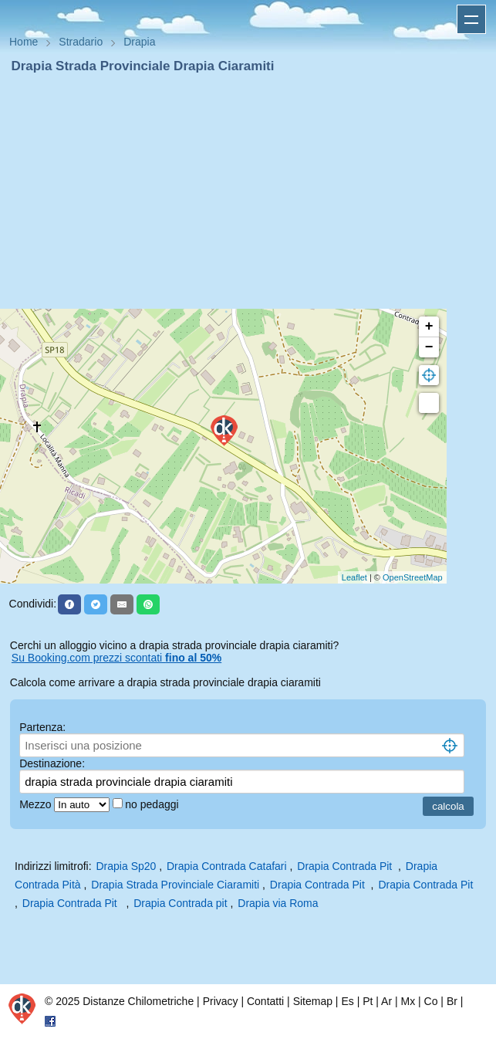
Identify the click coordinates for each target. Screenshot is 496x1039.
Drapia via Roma (278, 903)
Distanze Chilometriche (138, 1001)
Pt (368, 1001)
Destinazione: (52, 763)
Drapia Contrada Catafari (227, 866)
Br (452, 1001)
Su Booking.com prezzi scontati (116, 657)
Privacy (220, 1001)
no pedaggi (153, 804)
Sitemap (312, 1001)
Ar (386, 1001)
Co (431, 1001)
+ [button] (429, 326)
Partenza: (42, 727)
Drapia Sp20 (126, 866)
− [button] (429, 347)
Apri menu (471, 19)
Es (347, 1001)
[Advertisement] (248, 191)
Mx (407, 1001)
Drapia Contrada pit (180, 903)
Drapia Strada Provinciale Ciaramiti (175, 884)
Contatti (265, 1001)
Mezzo (36, 804)
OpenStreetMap (413, 577)
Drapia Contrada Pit (346, 866)
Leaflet (354, 577)
